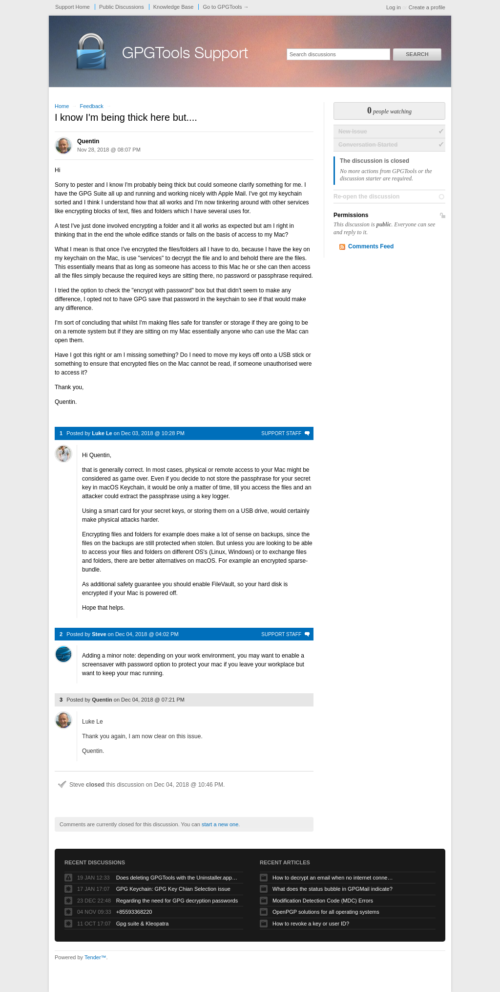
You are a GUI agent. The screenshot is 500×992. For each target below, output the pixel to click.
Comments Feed (371, 246)
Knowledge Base (173, 7)
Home (62, 106)
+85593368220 (134, 912)
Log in (393, 7)
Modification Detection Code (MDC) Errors (322, 901)
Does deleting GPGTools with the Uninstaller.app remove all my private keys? (177, 878)
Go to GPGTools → (226, 7)
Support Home (72, 7)
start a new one (220, 824)
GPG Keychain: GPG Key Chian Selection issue (173, 889)
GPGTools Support (185, 55)
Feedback (91, 106)
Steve (99, 634)
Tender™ (95, 957)
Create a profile (427, 7)
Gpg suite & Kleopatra (142, 923)
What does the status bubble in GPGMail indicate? (332, 889)
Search (417, 54)
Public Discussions (121, 7)
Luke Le (102, 433)
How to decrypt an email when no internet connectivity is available (333, 878)
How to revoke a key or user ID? (310, 923)
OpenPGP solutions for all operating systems (325, 912)
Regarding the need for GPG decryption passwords (177, 901)
